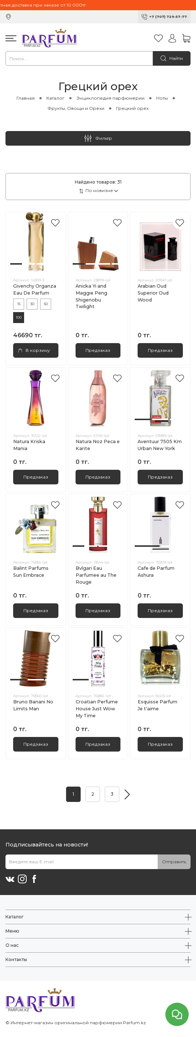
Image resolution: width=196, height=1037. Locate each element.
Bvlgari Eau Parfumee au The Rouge (96, 575)
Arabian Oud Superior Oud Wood (153, 293)
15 (18, 304)
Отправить (174, 861)
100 (19, 317)
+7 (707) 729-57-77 (168, 17)
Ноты (162, 98)
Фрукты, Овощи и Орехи (75, 108)
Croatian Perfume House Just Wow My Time (97, 708)
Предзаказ (97, 350)
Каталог (55, 98)
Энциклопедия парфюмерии (110, 98)
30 (32, 304)
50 (46, 304)
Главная (25, 98)
